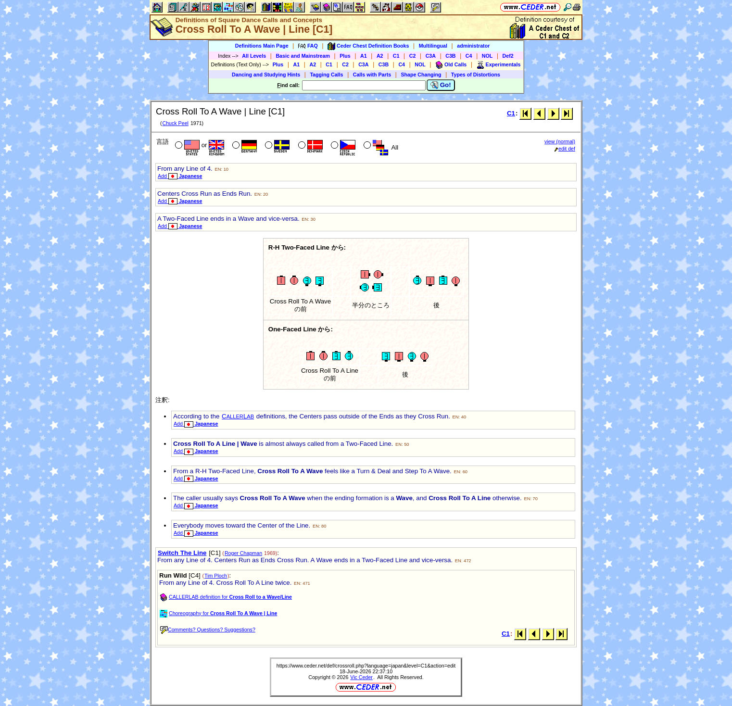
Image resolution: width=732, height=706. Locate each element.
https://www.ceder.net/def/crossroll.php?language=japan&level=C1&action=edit (366, 665)
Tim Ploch (215, 576)
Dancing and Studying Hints (266, 74)
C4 (469, 56)
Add (180, 176)
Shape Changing (421, 74)
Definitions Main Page (262, 46)
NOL (487, 56)
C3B (450, 56)
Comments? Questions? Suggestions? (207, 629)
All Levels (254, 56)
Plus (345, 56)
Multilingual (433, 46)
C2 (412, 56)
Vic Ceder (361, 677)
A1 (363, 56)
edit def (565, 148)
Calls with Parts (372, 74)
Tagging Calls (326, 74)
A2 (380, 56)
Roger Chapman (243, 553)
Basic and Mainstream (303, 56)
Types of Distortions (475, 74)
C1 (396, 56)
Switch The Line (182, 552)
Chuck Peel (175, 123)
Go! (440, 85)
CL (238, 416)
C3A (431, 56)
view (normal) (559, 141)
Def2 (508, 56)
